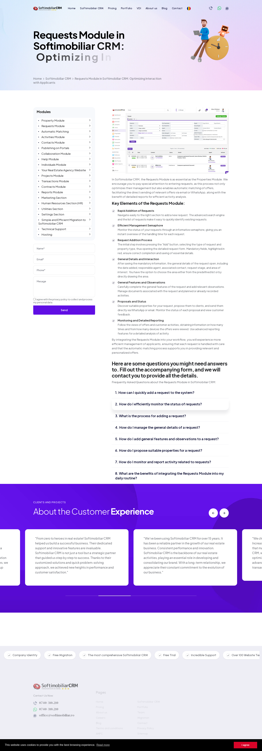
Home (72, 8)
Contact (177, 8)
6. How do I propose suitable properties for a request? (158, 450)
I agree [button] (245, 745)
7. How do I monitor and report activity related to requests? (163, 462)
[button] (213, 513)
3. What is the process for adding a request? (150, 416)
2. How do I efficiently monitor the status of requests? (158, 404)
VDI (139, 8)
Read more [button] (103, 744)
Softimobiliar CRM (91, 8)
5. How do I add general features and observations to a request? (167, 439)
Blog (164, 8)
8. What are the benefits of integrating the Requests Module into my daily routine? (169, 475)
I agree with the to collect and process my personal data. (62, 301)
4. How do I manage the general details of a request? (157, 427)
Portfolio (126, 8)
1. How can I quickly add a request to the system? (154, 392)
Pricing (112, 8)
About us (151, 8)
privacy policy (60, 299)
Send (64, 310)
